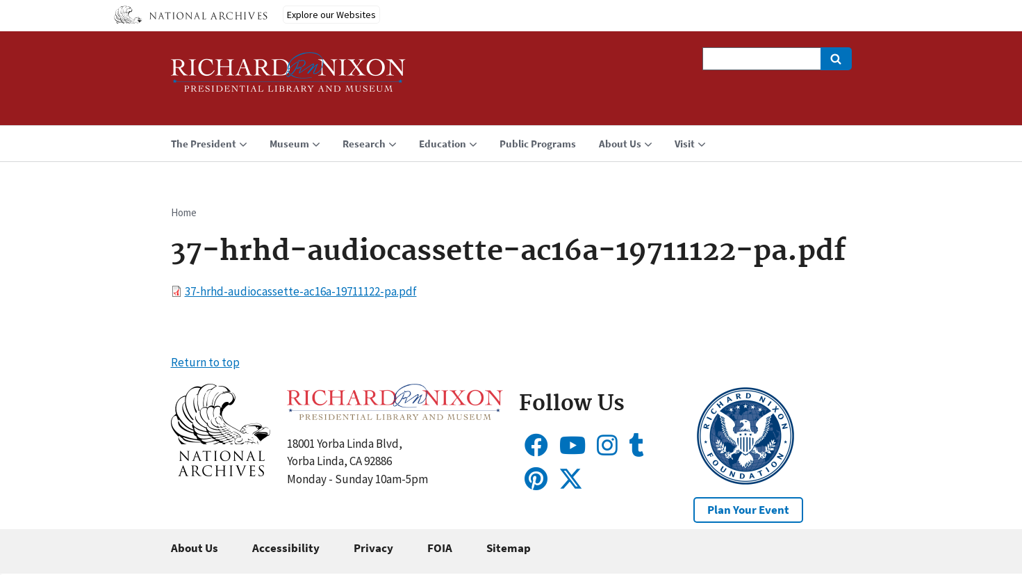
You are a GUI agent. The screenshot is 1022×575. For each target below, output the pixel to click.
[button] (220, 472)
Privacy (373, 548)
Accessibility (286, 548)
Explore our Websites (331, 14)
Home (184, 212)
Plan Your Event (748, 509)
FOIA (439, 548)
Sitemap (508, 548)
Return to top (205, 362)
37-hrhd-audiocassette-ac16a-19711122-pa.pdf (301, 291)
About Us (194, 548)
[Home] (288, 78)
